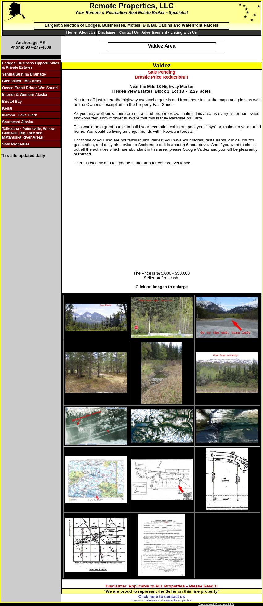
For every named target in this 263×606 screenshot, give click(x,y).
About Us (87, 32)
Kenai (7, 108)
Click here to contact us (161, 596)
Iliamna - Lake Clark (19, 115)
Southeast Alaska (17, 122)
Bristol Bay (12, 101)
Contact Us (129, 32)
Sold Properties (16, 144)
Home (71, 32)
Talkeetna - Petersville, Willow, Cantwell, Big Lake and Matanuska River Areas (29, 133)
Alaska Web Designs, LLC (216, 604)
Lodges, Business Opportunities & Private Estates (30, 65)
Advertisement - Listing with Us (169, 32)
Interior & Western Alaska (24, 95)
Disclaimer (107, 32)
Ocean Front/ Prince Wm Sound (30, 88)
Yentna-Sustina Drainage (24, 74)
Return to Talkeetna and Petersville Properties (161, 600)
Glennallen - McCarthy (21, 81)
